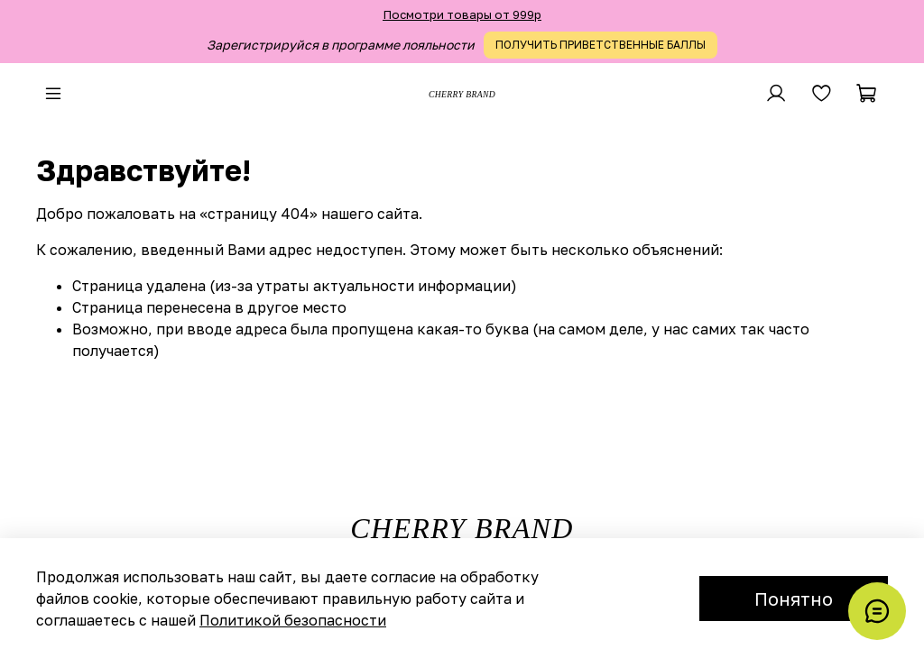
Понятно (793, 598)
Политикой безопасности (292, 620)
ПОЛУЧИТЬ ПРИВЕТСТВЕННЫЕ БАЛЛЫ (600, 44)
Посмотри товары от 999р (462, 14)
